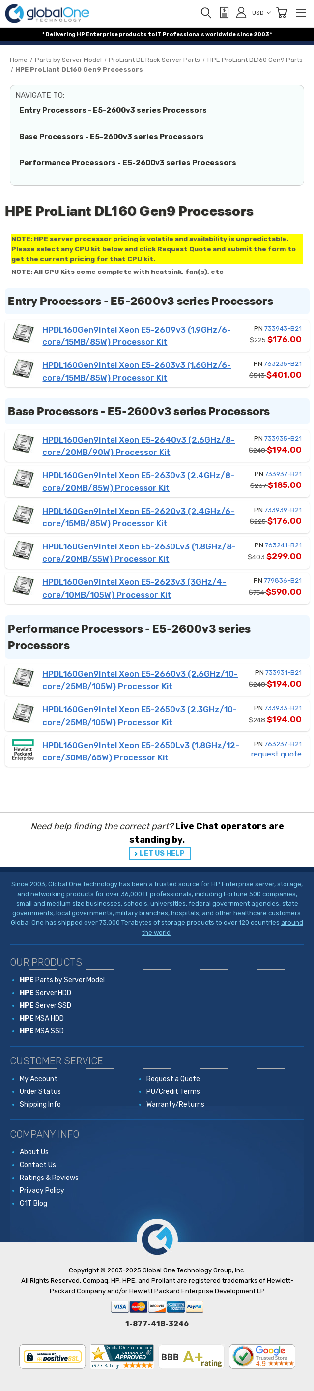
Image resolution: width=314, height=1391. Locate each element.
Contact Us (38, 1165)
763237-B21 (283, 744)
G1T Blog (33, 1203)
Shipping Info (40, 1104)
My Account (38, 1079)
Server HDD (45, 993)
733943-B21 (283, 328)
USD (261, 12)
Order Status (40, 1092)
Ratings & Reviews (49, 1178)
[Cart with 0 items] (281, 12)
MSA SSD (42, 1031)
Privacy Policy (42, 1190)
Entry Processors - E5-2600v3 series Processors (113, 110)
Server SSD (45, 1005)
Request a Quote (173, 1079)
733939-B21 (283, 510)
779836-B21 (283, 580)
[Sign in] (241, 12)
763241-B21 (283, 545)
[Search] (206, 12)
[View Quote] (223, 12)
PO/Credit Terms (173, 1092)
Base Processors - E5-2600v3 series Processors (111, 136)
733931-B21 (283, 672)
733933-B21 (283, 708)
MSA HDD (42, 1018)
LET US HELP (162, 853)
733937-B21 (283, 474)
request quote (276, 754)
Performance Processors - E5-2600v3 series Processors (127, 162)
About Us (34, 1152)
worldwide (220, 34)
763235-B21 (283, 363)
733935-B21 (283, 438)
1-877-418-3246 (157, 1323)
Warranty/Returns (175, 1104)
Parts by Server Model (62, 980)
